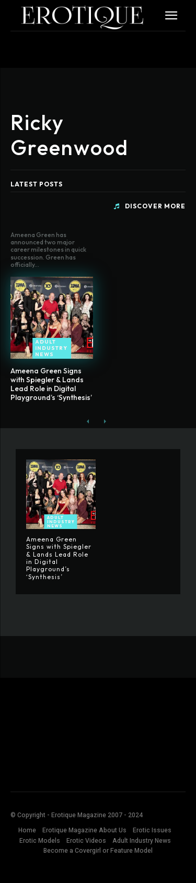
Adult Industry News (51, 348)
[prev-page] (88, 421)
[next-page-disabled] (104, 421)
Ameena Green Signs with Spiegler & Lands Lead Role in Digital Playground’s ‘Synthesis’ (51, 384)
